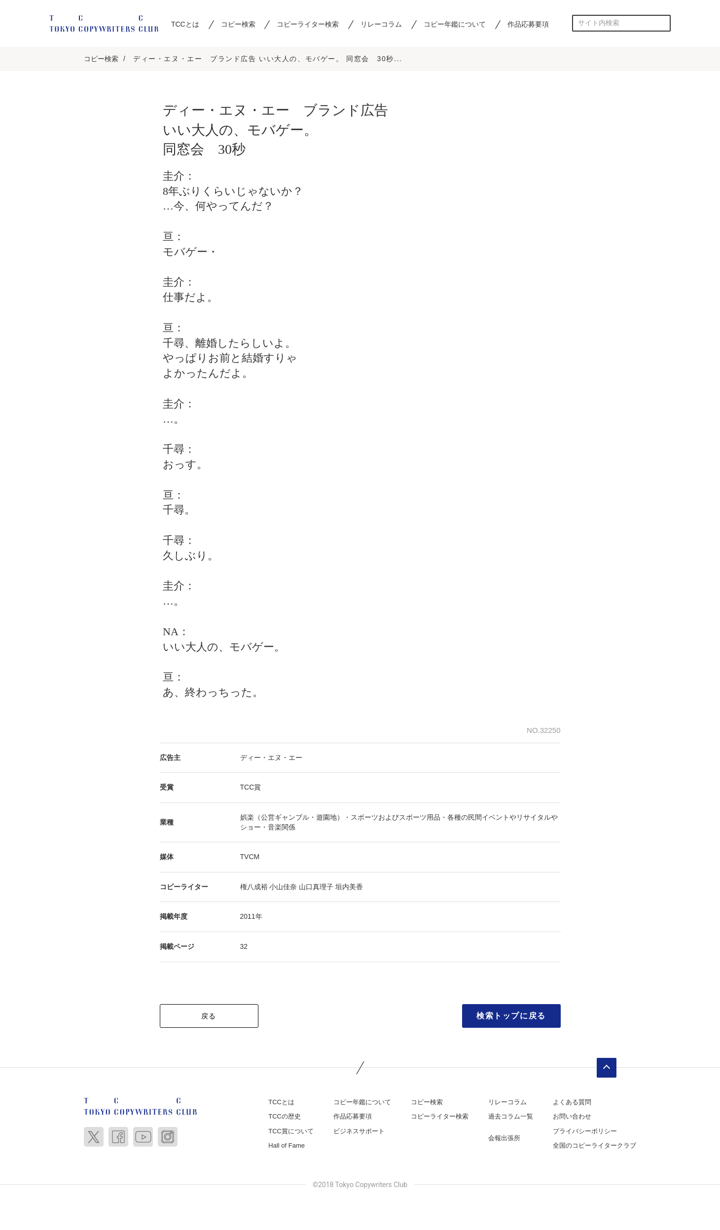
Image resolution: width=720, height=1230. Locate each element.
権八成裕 (254, 887)
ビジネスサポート (359, 1131)
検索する (662, 23)
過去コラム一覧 (510, 1117)
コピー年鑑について (455, 24)
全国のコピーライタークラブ (594, 1146)
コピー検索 (238, 24)
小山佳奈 (283, 887)
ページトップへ (606, 1068)
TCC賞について (291, 1131)
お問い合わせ (572, 1117)
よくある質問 (572, 1102)
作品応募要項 (528, 24)
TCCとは (185, 24)
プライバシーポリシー (585, 1131)
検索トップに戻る (511, 1016)
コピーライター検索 (308, 24)
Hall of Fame (286, 1146)
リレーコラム (381, 24)
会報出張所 (504, 1138)
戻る (208, 1016)
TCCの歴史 (284, 1117)
